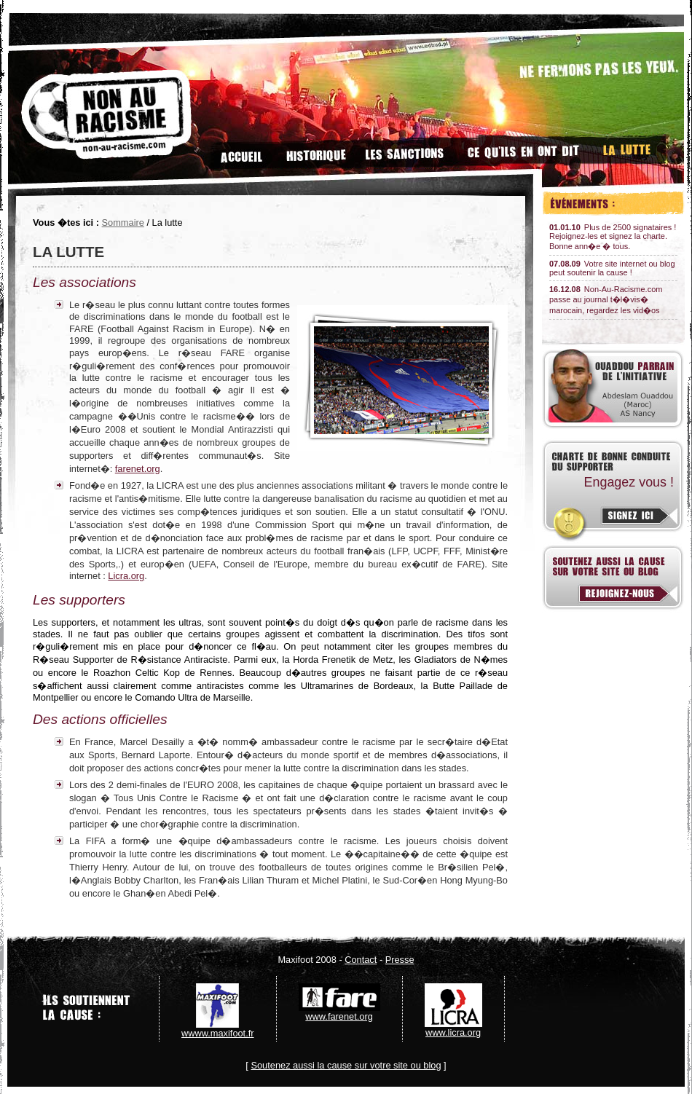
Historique (312, 150)
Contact (361, 959)
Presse (399, 959)
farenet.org (137, 468)
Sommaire (123, 222)
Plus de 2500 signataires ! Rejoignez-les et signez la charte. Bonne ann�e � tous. (612, 237)
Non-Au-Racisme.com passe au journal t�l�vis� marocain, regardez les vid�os (605, 300)
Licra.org (126, 575)
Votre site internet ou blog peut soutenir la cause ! (612, 268)
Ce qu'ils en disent (523, 150)
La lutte (628, 150)
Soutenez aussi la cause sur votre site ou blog (346, 1065)
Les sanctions (404, 150)
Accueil (240, 150)
